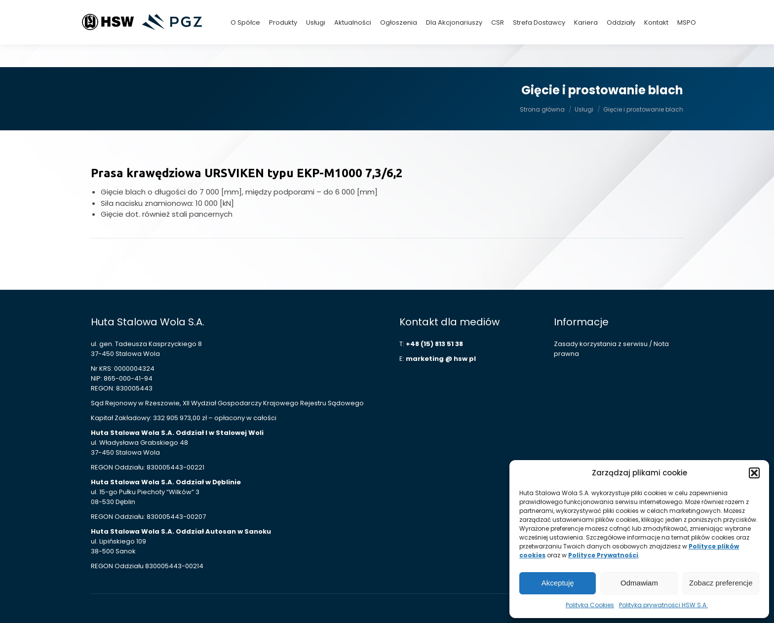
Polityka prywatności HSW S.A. (663, 605)
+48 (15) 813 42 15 (607, 11)
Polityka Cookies (590, 605)
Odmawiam (639, 583)
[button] (754, 473)
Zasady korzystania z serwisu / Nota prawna (611, 348)
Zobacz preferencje (720, 583)
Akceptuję (558, 583)
